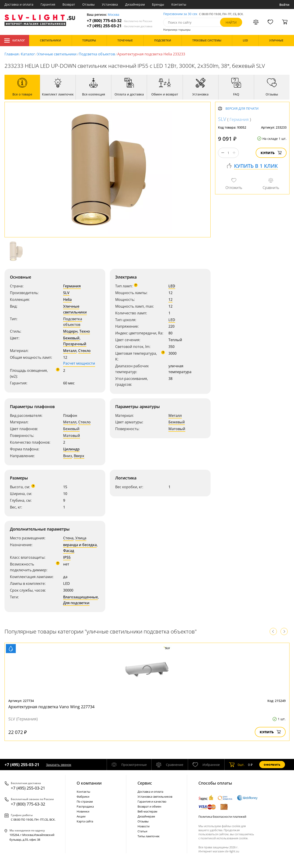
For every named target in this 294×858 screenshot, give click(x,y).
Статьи (142, 831)
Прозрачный (74, 343)
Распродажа (85, 806)
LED (171, 286)
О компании (89, 783)
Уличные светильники (56, 54)
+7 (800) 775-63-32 (119, 20)
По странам (85, 801)
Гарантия (48, 4)
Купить (271, 153)
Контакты (178, 4)
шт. (237, 764)
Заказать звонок (58, 765)
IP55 (67, 557)
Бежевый (71, 338)
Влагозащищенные (80, 597)
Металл (69, 350)
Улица (80, 538)
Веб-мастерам (147, 811)
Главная (12, 54)
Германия (72, 286)
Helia (67, 299)
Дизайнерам (135, 4)
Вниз (67, 455)
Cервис (145, 783)
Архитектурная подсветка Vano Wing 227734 (51, 706)
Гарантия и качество (152, 801)
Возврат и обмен (149, 806)
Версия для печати (242, 109)
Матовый (71, 435)
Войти (284, 4)
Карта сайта (85, 821)
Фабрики (83, 796)
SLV (66, 292)
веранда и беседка (80, 544)
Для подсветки (76, 602)
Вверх (79, 455)
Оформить (272, 764)
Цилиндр (71, 449)
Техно (84, 331)
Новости (143, 826)
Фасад (68, 550)
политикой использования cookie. (224, 838)
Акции (81, 816)
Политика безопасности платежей (222, 817)
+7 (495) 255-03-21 (119, 25)
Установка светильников (155, 796)
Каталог (14, 40)
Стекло (84, 350)
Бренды (158, 4)
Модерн (70, 331)
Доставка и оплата (19, 4)
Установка (110, 4)
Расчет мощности (79, 363)
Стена (68, 538)
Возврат (68, 4)
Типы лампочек (149, 836)
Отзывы (88, 4)
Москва (113, 15)
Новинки (83, 811)
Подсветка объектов (97, 54)
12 (170, 299)
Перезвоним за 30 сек (180, 14)
